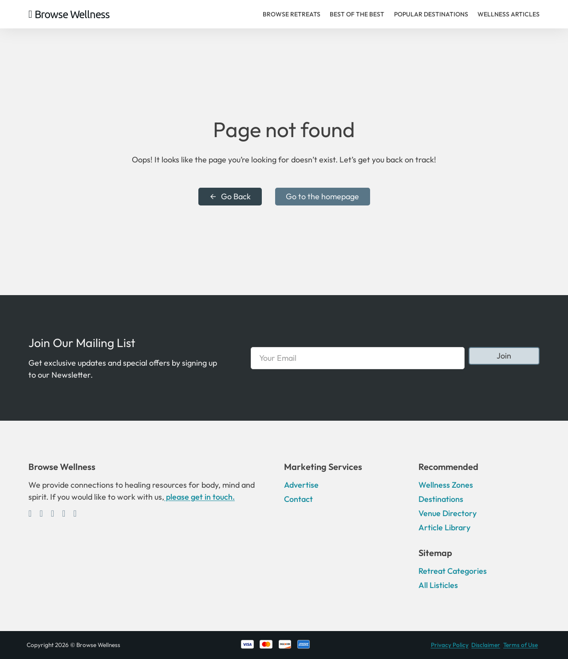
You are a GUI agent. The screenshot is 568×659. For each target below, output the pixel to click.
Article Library (444, 527)
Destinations (440, 499)
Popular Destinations (431, 14)
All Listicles (438, 585)
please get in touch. (199, 497)
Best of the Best (357, 14)
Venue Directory (447, 513)
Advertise (301, 485)
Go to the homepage (322, 196)
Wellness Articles (508, 14)
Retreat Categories (452, 571)
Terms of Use (520, 645)
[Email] (357, 358)
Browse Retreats (291, 14)
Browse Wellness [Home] (72, 14)
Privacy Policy (450, 645)
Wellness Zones (445, 485)
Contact (298, 499)
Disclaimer (485, 645)
